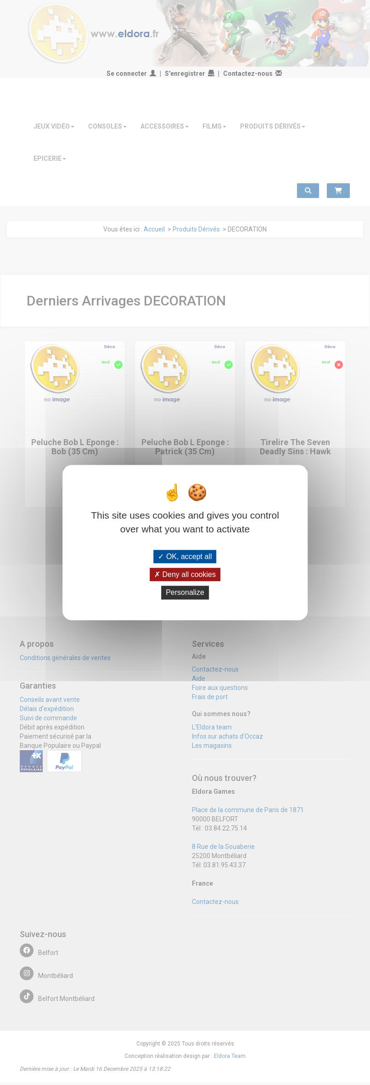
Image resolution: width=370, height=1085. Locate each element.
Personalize (185, 593)
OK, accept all (185, 556)
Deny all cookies (185, 574)
